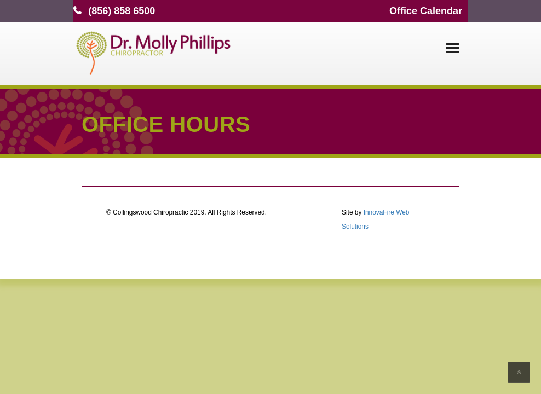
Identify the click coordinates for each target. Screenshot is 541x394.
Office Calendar (425, 10)
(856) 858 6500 (121, 10)
